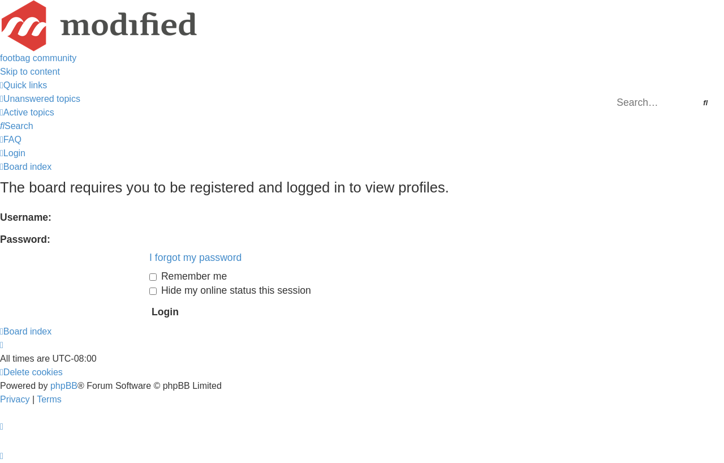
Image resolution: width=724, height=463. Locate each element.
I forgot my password (195, 257)
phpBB (63, 386)
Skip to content (30, 71)
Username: (25, 217)
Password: (25, 239)
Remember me (188, 276)
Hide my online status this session (230, 290)
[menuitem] (40, 99)
